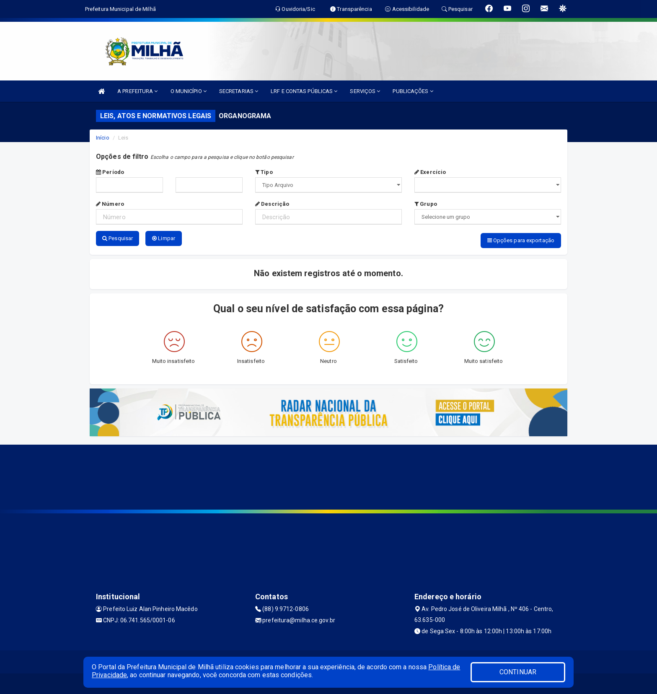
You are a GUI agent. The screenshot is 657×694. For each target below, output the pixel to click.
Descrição (272, 204)
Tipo (264, 172)
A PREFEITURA (137, 91)
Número (110, 204)
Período (110, 172)
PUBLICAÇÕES (413, 91)
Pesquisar (117, 238)
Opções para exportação (520, 240)
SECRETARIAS (238, 91)
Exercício (430, 172)
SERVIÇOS (365, 91)
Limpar (163, 238)
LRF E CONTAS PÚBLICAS (304, 91)
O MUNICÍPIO (189, 91)
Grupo (425, 204)
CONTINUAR (517, 672)
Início (102, 138)
